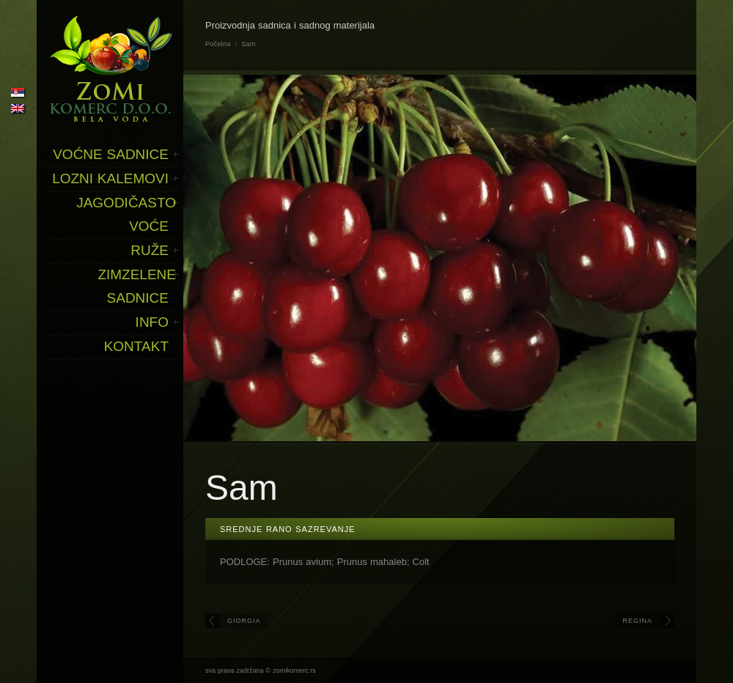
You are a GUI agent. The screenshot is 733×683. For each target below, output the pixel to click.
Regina (637, 620)
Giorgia (244, 620)
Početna (218, 44)
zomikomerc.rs (294, 670)
